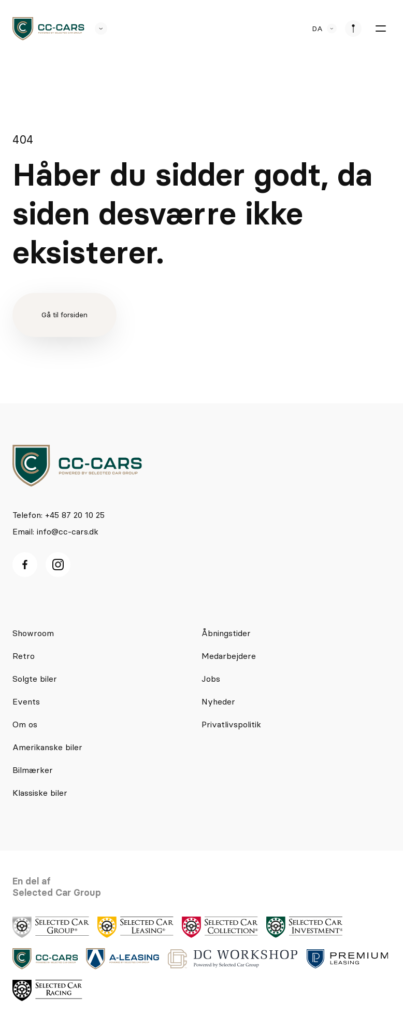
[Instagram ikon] (58, 564)
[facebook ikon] (24, 564)
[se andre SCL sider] (95, 28)
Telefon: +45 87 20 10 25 (58, 515)
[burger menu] (380, 28)
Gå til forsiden (64, 314)
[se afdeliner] (353, 28)
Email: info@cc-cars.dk (55, 531)
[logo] (48, 28)
